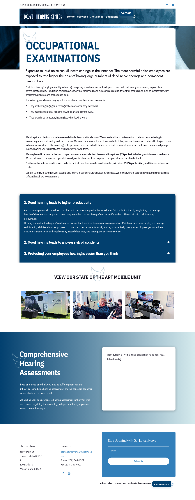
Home (71, 16)
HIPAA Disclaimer (161, 484)
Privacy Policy (106, 483)
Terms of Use (120, 483)
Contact (126, 13)
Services (82, 16)
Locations (112, 16)
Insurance (96, 16)
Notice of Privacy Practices (139, 483)
